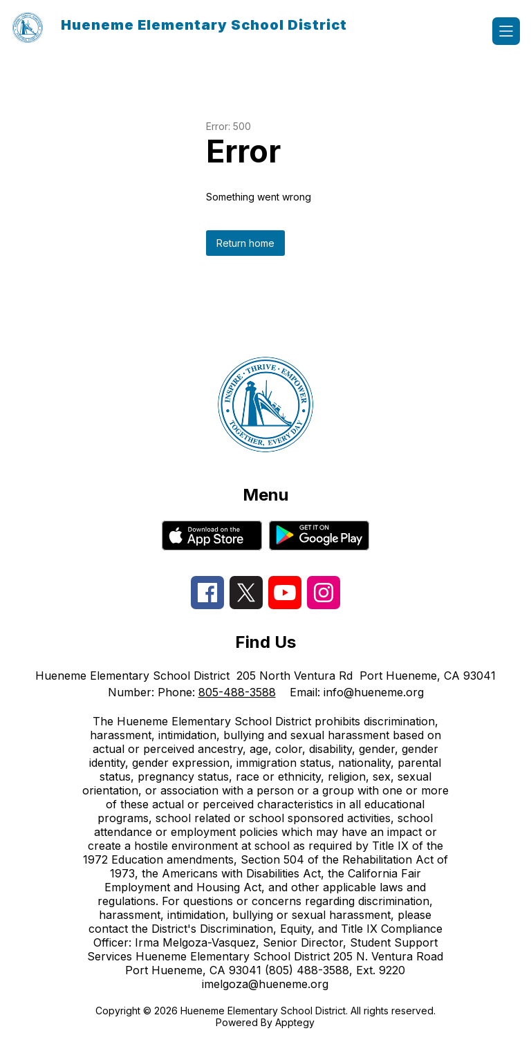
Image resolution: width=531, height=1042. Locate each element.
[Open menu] (506, 31)
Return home (245, 243)
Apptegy (295, 1022)
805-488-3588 (237, 692)
